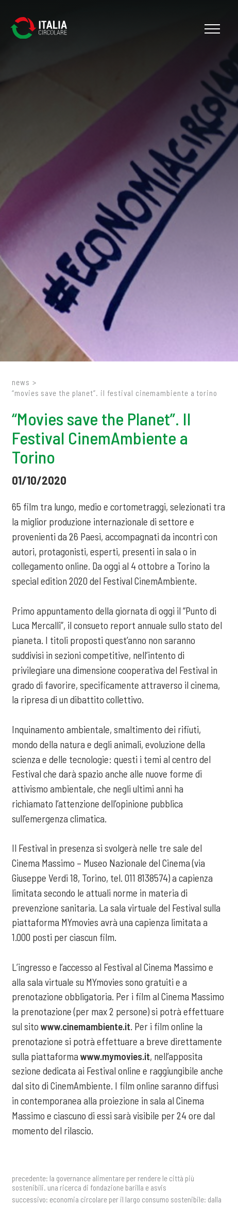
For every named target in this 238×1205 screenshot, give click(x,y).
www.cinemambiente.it (85, 1026)
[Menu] (211, 29)
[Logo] (43, 29)
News (21, 382)
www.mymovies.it (115, 1056)
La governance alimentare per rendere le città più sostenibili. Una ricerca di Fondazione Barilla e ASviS (103, 1183)
